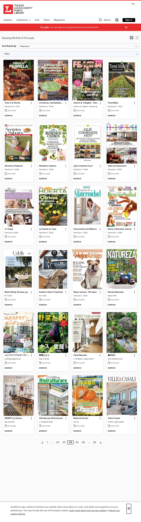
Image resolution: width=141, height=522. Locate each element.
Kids (37, 20)
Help (133, 4)
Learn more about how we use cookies (87, 510)
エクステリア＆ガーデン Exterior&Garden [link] (17, 355)
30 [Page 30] (94, 442)
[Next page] (100, 442)
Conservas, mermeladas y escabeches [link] (51, 103)
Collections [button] (23, 20)
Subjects (7, 20)
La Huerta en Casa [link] (47, 229)
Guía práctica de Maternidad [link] (86, 229)
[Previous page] (42, 442)
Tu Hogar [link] (9, 229)
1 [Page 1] (47, 442)
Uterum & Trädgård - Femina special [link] (86, 103)
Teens (47, 20)
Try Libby (44, 27)
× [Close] (129, 508)
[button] (104, 20)
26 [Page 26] (83, 442)
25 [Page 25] (76, 442)
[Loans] (117, 20)
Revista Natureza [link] (116, 292)
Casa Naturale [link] (80, 355)
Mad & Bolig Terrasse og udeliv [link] (17, 292)
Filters (7, 54)
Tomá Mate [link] (113, 103)
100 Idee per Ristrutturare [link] (51, 418)
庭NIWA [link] (111, 355)
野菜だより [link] (44, 355)
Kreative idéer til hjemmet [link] (51, 292)
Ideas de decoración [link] (117, 166)
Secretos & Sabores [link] (14, 166)
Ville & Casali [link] (114, 418)
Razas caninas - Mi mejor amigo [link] (86, 292)
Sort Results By (9, 46)
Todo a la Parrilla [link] (12, 103)
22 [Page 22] (57, 442)
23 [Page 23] (64, 442)
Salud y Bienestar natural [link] (119, 229)
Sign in (128, 20)
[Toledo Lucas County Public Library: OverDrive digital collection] (18, 9)
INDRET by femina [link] (13, 418)
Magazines (59, 20)
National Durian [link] (81, 418)
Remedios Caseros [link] (47, 166)
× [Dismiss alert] (126, 27)
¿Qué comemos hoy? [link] (83, 166)
